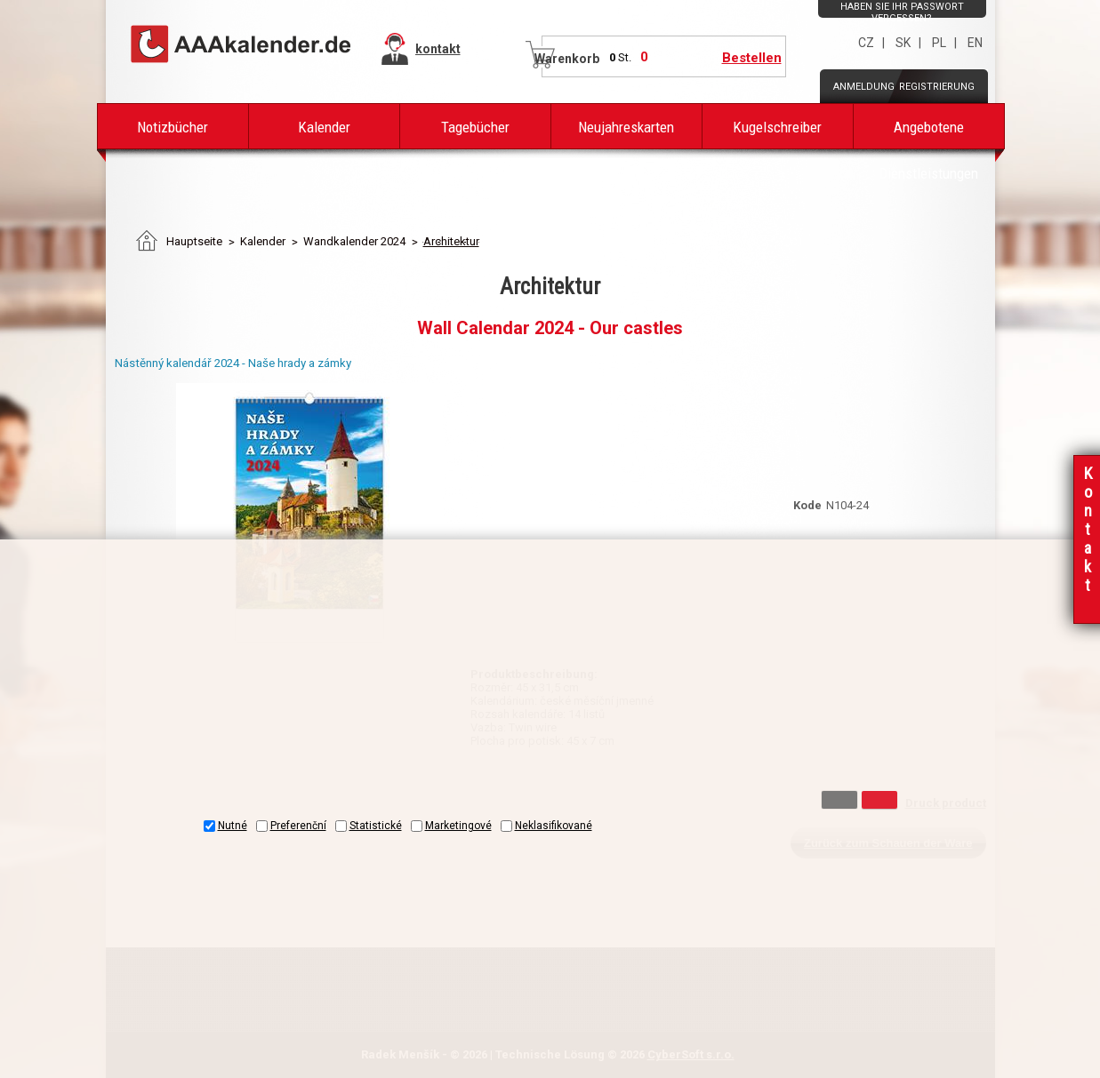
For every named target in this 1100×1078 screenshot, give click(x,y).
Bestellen (752, 58)
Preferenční (298, 825)
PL (939, 43)
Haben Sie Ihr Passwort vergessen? (902, 12)
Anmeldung (864, 86)
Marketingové (458, 825)
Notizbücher (172, 127)
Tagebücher (475, 127)
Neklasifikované (553, 825)
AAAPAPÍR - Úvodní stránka (242, 45)
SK (903, 43)
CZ (866, 43)
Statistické (375, 825)
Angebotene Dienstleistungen (928, 133)
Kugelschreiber (777, 127)
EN (975, 43)
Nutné (232, 825)
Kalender (324, 127)
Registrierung (937, 86)
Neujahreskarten (626, 127)
